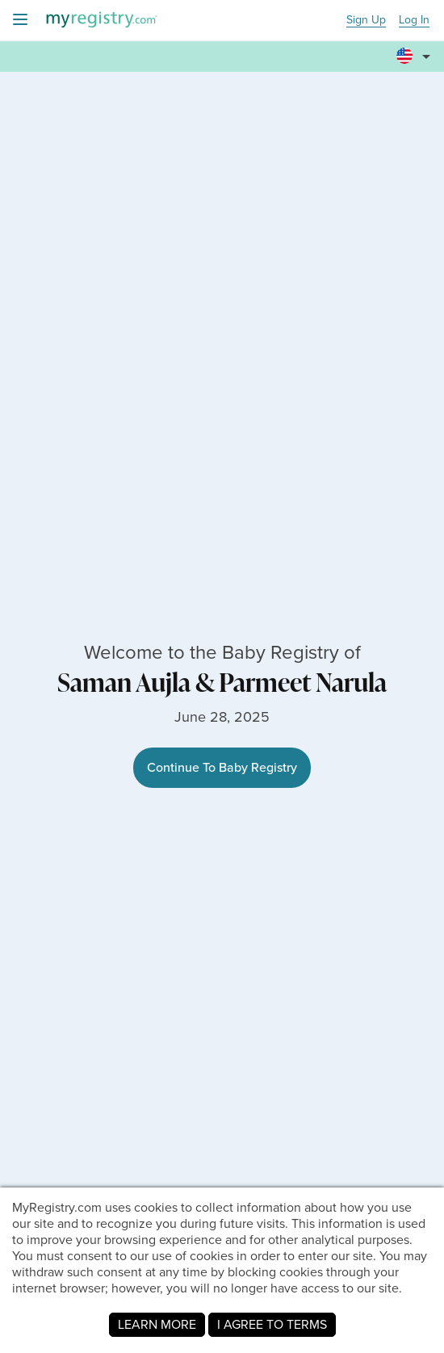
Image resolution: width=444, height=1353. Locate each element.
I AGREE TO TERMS (272, 1324)
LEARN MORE (157, 1324)
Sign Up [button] (366, 20)
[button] (415, 57)
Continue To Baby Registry (222, 767)
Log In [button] (414, 20)
